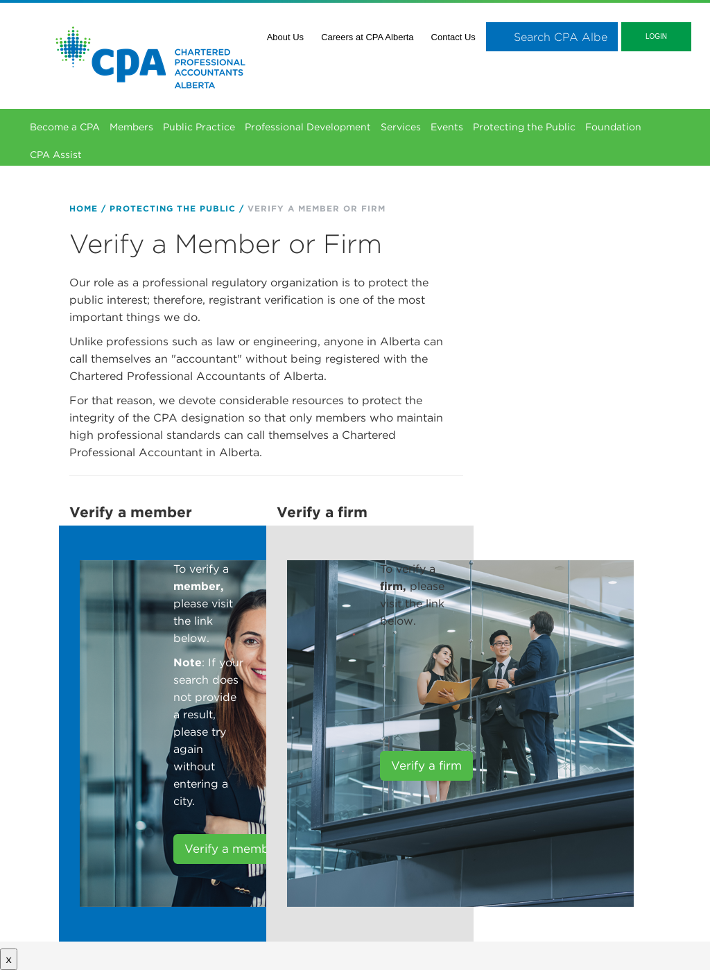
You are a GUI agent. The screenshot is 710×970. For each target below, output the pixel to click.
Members (131, 126)
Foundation (613, 126)
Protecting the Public (524, 126)
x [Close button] (9, 959)
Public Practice (199, 126)
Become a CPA (65, 126)
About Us (285, 37)
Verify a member (232, 849)
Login (656, 36)
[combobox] (552, 36)
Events (447, 126)
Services (401, 126)
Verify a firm (426, 765)
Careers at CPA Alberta (367, 37)
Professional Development (308, 126)
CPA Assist (56, 154)
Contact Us (453, 37)
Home (83, 208)
